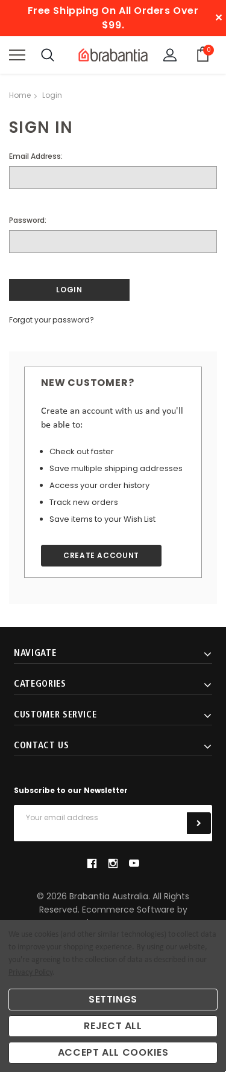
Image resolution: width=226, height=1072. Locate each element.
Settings (113, 999)
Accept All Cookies (113, 1052)
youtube (134, 863)
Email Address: (36, 156)
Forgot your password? (51, 320)
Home (20, 95)
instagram (113, 863)
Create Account (101, 555)
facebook (91, 863)
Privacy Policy (30, 972)
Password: (27, 220)
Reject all (113, 1026)
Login (52, 95)
